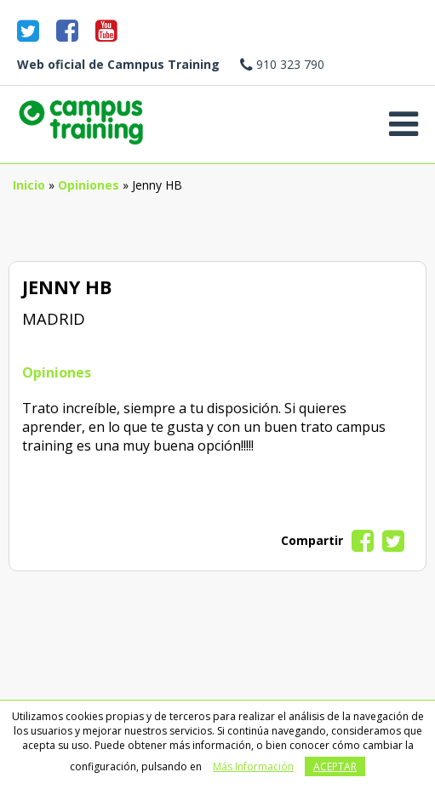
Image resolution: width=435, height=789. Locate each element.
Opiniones (88, 185)
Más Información (253, 766)
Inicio (29, 185)
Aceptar (335, 766)
